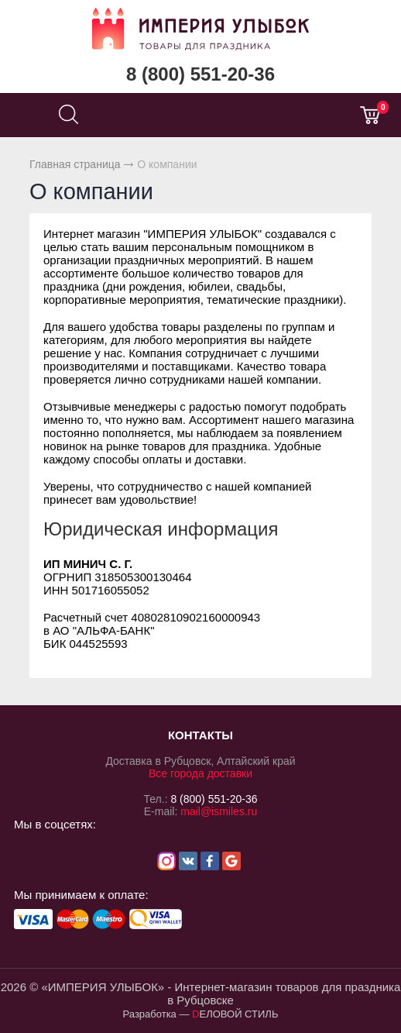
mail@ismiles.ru (218, 811)
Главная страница (75, 164)
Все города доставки (200, 773)
